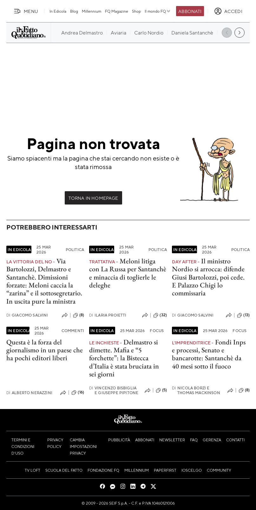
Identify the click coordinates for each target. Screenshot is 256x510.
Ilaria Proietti (108, 315)
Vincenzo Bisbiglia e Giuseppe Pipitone (113, 390)
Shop (136, 11)
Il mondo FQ (158, 11)
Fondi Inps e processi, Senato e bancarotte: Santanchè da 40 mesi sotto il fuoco (209, 354)
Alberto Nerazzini (29, 392)
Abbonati (189, 11)
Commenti (73, 330)
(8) (78, 315)
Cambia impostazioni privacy (83, 446)
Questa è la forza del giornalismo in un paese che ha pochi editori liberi (44, 350)
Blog (74, 11)
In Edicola (57, 11)
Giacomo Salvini (27, 315)
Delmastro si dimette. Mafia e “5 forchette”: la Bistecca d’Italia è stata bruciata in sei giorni (124, 358)
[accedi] (228, 11)
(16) (77, 392)
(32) (160, 315)
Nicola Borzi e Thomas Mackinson (196, 390)
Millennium (91, 11)
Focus (157, 330)
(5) (161, 390)
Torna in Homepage (93, 198)
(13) (243, 315)
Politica (75, 249)
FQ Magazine (116, 11)
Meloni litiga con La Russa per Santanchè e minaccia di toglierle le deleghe (127, 273)
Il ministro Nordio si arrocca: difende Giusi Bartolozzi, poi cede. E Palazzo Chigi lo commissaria (208, 277)
